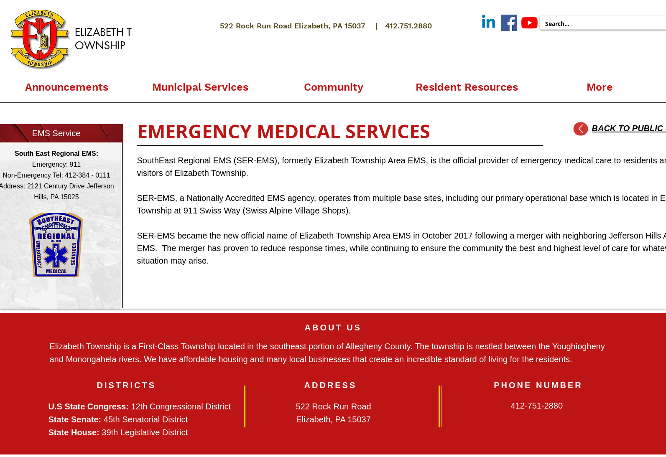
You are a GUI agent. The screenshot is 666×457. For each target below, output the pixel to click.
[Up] (580, 129)
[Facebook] (509, 23)
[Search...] (602, 23)
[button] (200, 83)
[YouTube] (529, 23)
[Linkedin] (488, 23)
